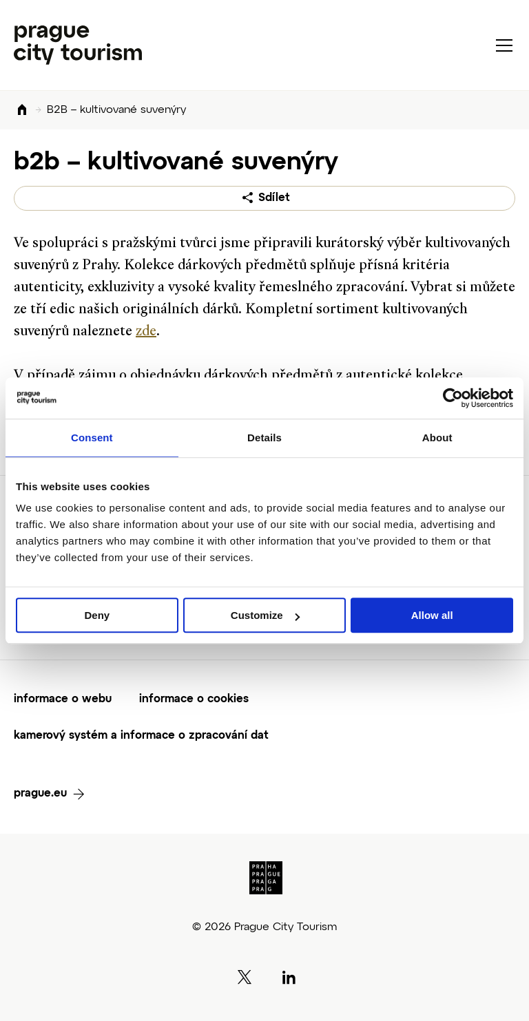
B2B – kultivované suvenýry (116, 110)
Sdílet (274, 198)
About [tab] (437, 437)
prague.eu (40, 793)
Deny (97, 615)
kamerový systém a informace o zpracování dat (141, 735)
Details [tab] (264, 437)
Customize (265, 615)
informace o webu (63, 699)
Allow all (432, 615)
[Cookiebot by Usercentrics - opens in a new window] (453, 398)
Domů (22, 110)
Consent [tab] (92, 437)
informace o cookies (194, 699)
